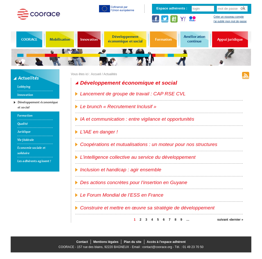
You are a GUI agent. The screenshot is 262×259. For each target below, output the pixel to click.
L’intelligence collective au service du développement (137, 157)
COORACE (29, 39)
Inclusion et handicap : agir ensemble (120, 169)
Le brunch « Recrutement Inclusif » (118, 106)
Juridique (23, 132)
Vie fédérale (25, 140)
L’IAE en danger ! (99, 131)
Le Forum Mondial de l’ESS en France (121, 195)
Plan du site (132, 242)
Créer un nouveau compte (229, 16)
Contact (82, 242)
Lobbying (23, 87)
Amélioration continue (194, 38)
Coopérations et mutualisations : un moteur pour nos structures (148, 144)
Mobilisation (60, 39)
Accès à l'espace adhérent (166, 242)
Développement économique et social (125, 38)
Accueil (96, 74)
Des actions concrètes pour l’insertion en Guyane (133, 182)
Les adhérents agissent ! (34, 161)
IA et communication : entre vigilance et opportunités (137, 119)
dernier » (236, 219)
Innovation (89, 39)
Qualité (22, 124)
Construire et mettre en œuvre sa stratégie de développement (147, 207)
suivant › (223, 219)
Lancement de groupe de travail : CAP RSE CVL (132, 93)
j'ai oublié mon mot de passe (230, 21)
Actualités (110, 74)
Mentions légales (105, 242)
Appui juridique (230, 39)
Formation (163, 39)
